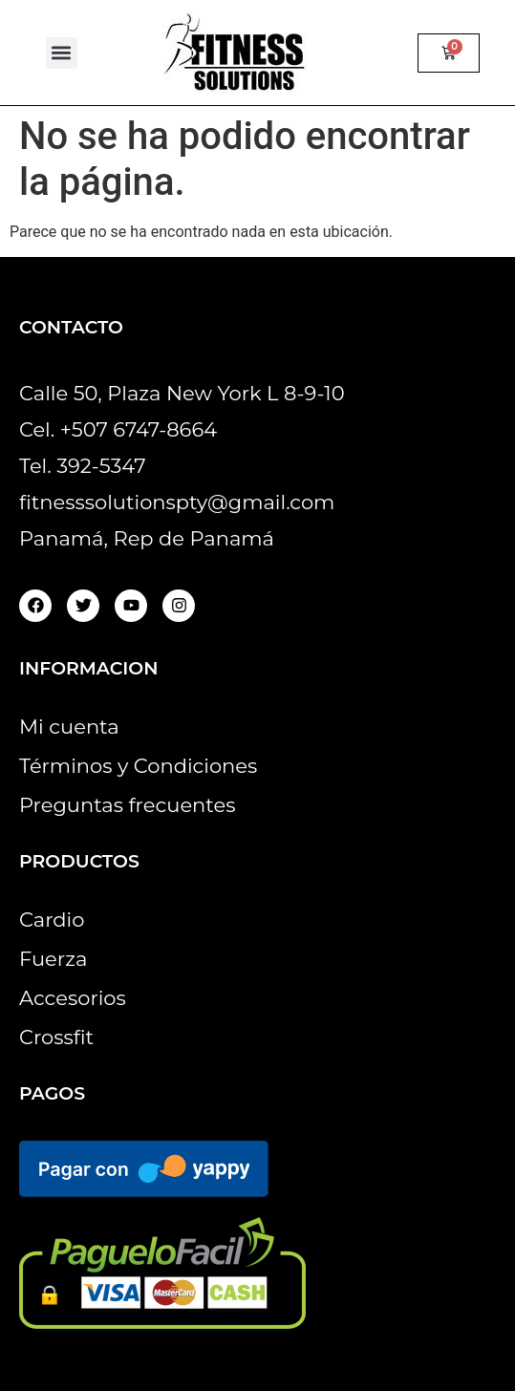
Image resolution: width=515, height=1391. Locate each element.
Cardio (51, 919)
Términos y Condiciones (138, 766)
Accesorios (72, 998)
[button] (61, 53)
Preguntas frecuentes (127, 805)
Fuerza (53, 959)
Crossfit (56, 1037)
